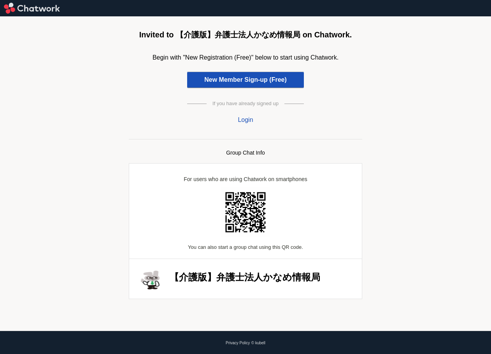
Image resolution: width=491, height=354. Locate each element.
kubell (260, 343)
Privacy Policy (238, 343)
